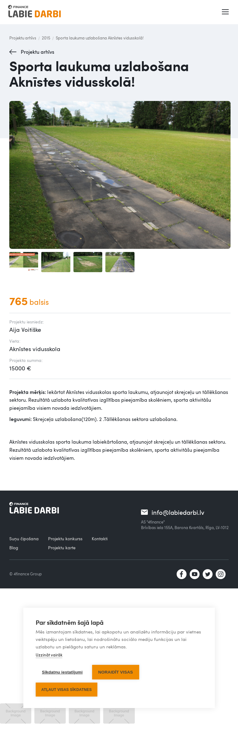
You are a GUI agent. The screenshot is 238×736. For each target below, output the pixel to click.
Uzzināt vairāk (49, 655)
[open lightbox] (120, 175)
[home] (34, 12)
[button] (226, 12)
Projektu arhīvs (22, 38)
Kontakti (100, 539)
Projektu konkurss (65, 539)
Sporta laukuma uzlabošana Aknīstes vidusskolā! (99, 38)
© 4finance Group (25, 574)
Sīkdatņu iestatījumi (62, 672)
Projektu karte (62, 548)
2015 (46, 38)
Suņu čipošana (24, 539)
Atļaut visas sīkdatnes (66, 690)
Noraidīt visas (115, 672)
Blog (13, 548)
